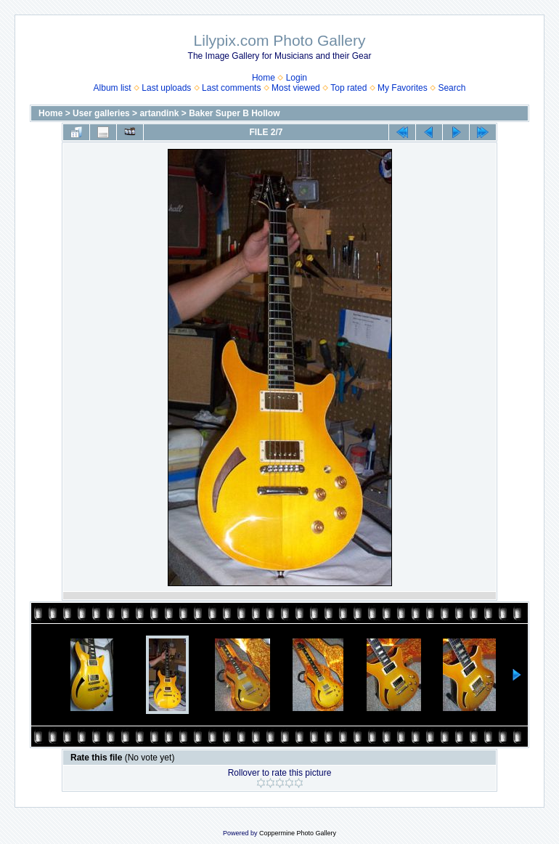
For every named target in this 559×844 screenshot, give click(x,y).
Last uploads (166, 88)
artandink (159, 113)
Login (296, 78)
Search (451, 88)
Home (263, 78)
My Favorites (403, 88)
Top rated (348, 88)
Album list (112, 88)
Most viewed (296, 88)
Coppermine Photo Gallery (297, 833)
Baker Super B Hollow (234, 113)
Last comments (231, 88)
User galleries (101, 113)
